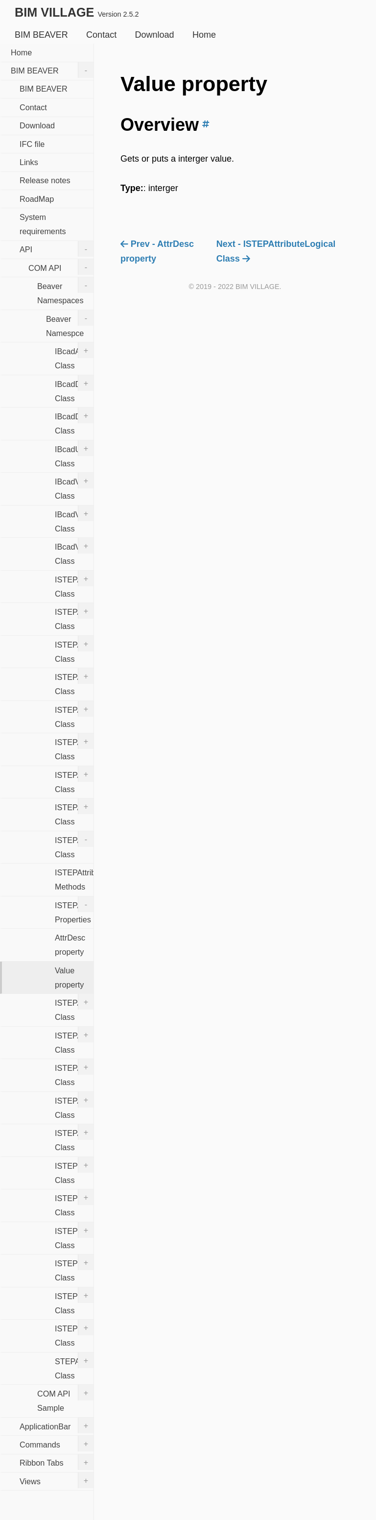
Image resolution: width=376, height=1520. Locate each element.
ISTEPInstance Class (74, 1268)
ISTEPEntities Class (74, 1203)
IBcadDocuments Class (74, 421)
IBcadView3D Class (74, 519)
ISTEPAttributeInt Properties (74, 910)
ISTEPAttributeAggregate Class (74, 714)
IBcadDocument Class (74, 389)
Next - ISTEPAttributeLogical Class (276, 251)
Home (204, 35)
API (57, 249)
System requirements (43, 224)
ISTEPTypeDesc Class (74, 1333)
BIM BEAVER (41, 35)
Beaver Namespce (70, 324)
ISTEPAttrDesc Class (74, 584)
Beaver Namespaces (65, 291)
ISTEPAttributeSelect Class (74, 1105)
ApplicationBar (57, 1425)
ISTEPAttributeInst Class (74, 812)
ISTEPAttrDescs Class (74, 616)
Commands (57, 1443)
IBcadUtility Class (74, 454)
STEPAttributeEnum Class (74, 1366)
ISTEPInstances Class (74, 1301)
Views (57, 1480)
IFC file (32, 144)
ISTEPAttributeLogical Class (74, 1007)
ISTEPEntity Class (74, 1236)
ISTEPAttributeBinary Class (74, 747)
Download (154, 35)
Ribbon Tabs (57, 1462)
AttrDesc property (70, 944)
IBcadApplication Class (74, 356)
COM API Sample (65, 1398)
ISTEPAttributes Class (74, 1072)
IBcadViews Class (74, 551)
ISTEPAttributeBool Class (74, 780)
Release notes (45, 180)
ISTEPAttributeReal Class (74, 1040)
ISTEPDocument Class (74, 1170)
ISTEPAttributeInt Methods (74, 879)
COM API (61, 267)
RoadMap (37, 198)
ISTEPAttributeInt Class (74, 845)
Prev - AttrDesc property (157, 251)
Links (29, 162)
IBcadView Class (74, 486)
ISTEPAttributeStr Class (74, 1138)
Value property (69, 977)
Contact (101, 35)
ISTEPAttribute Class (74, 682)
